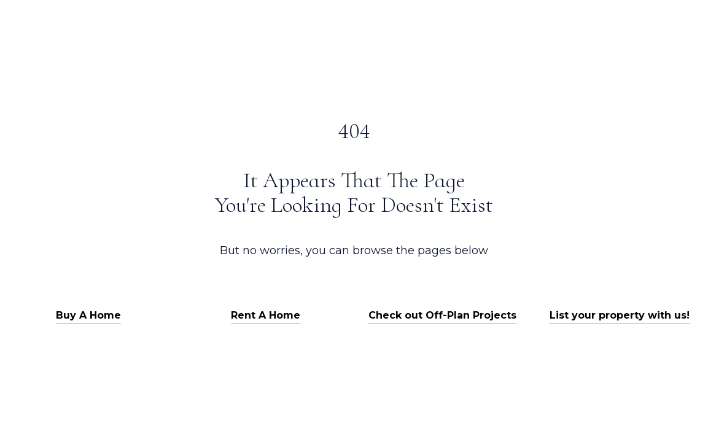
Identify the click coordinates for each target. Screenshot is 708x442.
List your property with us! (620, 315)
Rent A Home (265, 315)
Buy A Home (88, 315)
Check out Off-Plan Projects (442, 315)
